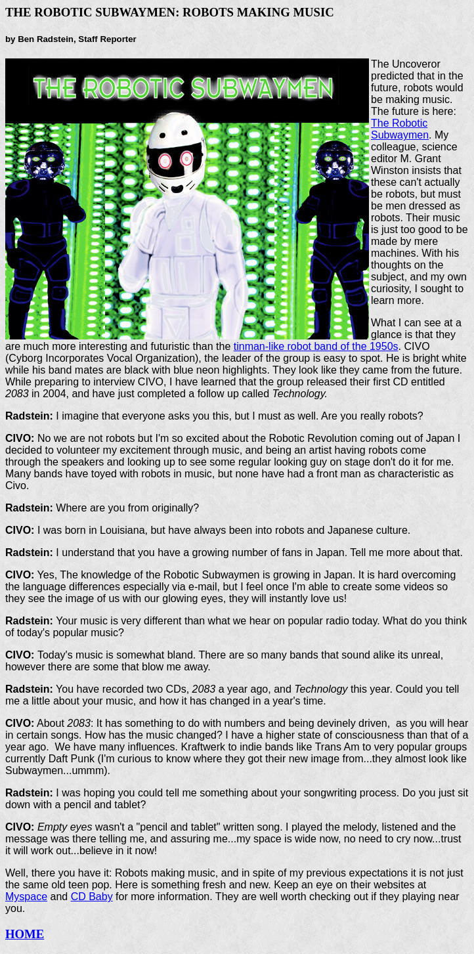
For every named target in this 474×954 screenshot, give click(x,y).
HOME (24, 934)
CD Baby (92, 896)
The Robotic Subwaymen (400, 129)
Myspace (26, 896)
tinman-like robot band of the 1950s (316, 346)
